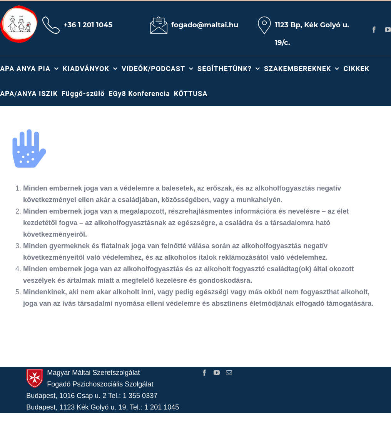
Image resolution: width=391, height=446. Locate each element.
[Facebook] (204, 373)
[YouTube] (217, 373)
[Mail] (229, 373)
